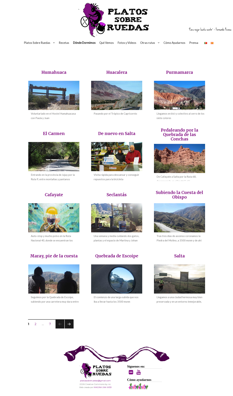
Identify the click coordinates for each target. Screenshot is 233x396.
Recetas (64, 42)
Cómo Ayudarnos (174, 42)
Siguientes (69, 324)
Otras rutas (147, 42)
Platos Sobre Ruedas (37, 42)
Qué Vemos (106, 42)
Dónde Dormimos (84, 42)
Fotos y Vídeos (127, 42)
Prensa (193, 42)
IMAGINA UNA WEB (102, 387)
